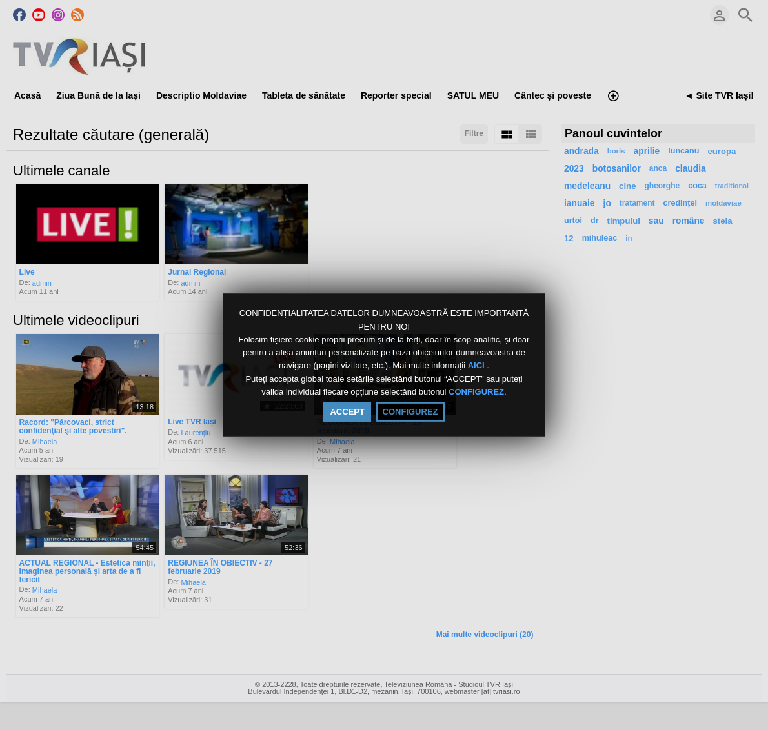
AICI (477, 366)
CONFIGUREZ (476, 392)
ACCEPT (347, 412)
